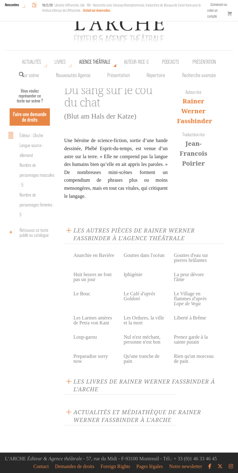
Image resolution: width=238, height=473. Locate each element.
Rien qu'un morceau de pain (194, 359)
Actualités (31, 62)
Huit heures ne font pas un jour (92, 277)
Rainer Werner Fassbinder (194, 111)
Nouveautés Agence (73, 75)
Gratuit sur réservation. (97, 10)
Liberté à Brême (190, 317)
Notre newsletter (185, 466)
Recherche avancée (199, 75)
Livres (60, 62)
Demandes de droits (74, 466)
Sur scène (30, 75)
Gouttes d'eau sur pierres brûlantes (191, 258)
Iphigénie (133, 274)
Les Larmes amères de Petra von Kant (92, 320)
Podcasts (170, 62)
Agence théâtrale (94, 62)
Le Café (139, 296)
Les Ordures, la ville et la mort (144, 320)
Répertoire (156, 75)
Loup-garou (85, 337)
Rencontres (12, 4)
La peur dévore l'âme (189, 277)
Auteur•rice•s (136, 62)
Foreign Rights (115, 466)
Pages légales (149, 466)
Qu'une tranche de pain (142, 359)
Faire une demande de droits (29, 117)
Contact (41, 466)
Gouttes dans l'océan (144, 255)
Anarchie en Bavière (93, 255)
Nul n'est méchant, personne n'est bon (142, 339)
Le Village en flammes (190, 298)
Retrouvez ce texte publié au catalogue (27, 233)
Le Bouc (81, 293)
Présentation (118, 75)
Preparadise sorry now (90, 359)
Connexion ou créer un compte (217, 10)
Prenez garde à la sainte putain (191, 339)
